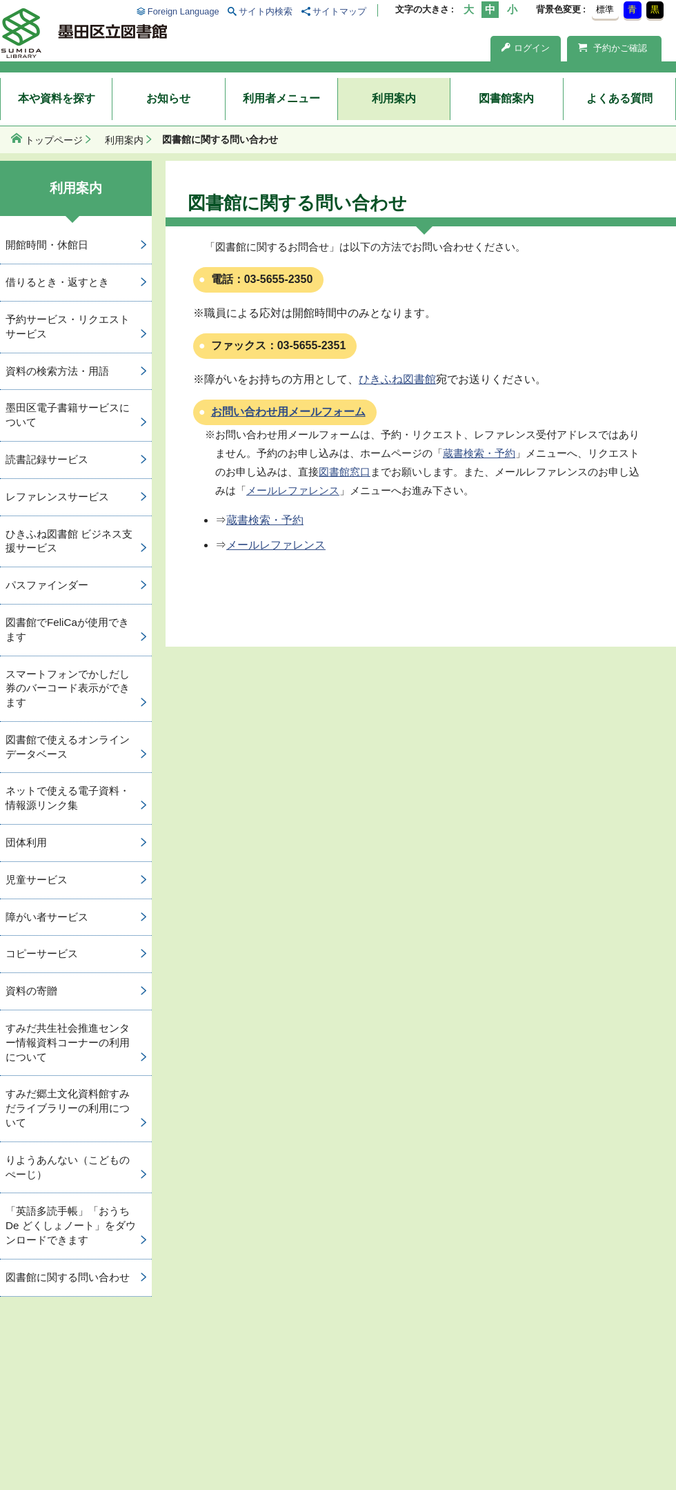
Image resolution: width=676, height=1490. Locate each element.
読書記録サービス (47, 459)
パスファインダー (47, 585)
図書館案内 (506, 98)
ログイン (525, 48)
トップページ (54, 140)
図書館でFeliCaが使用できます (67, 629)
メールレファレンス (292, 490)
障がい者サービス (47, 917)
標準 (605, 9)
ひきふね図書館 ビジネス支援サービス (69, 541)
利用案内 (394, 98)
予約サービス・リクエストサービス (68, 326)
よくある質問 (619, 98)
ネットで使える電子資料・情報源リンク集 (68, 798)
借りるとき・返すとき (57, 282)
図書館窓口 (344, 472)
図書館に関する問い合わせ (68, 1277)
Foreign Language (183, 11)
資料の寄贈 (31, 991)
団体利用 (26, 842)
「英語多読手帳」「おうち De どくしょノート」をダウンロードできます (71, 1225)
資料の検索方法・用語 (57, 371)
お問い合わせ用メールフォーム (288, 412)
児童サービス (37, 879)
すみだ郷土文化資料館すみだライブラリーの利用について (68, 1108)
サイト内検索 (265, 11)
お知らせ (168, 98)
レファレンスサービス (57, 496)
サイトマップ (339, 11)
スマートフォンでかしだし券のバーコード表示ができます (68, 688)
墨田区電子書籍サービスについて (68, 415)
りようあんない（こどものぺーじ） (68, 1167)
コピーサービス (42, 953)
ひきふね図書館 (397, 379)
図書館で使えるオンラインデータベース (68, 747)
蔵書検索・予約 (479, 453)
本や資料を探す (56, 98)
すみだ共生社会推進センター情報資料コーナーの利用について (68, 1042)
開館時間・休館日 (47, 245)
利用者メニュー (281, 98)
